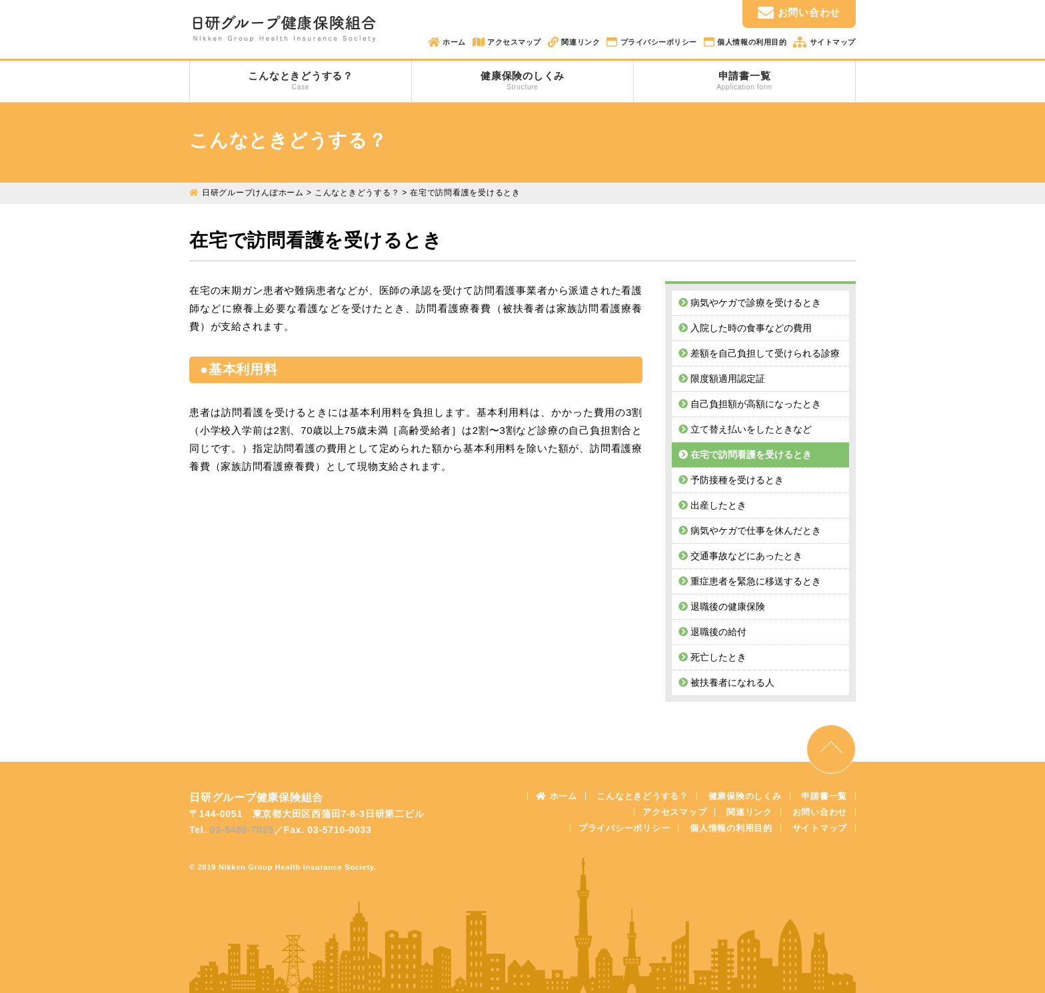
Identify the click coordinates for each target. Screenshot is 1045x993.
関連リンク (579, 42)
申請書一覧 (744, 80)
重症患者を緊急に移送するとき (749, 581)
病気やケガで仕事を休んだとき (749, 530)
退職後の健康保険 (721, 606)
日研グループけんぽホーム (253, 192)
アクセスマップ (513, 42)
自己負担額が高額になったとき (749, 404)
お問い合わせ (799, 13)
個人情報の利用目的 (751, 42)
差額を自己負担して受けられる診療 (759, 353)
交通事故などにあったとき (740, 555)
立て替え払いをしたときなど (745, 429)
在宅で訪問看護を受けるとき (745, 454)
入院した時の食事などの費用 (745, 328)
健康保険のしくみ (522, 80)
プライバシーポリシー (657, 42)
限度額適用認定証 (721, 378)
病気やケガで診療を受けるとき (749, 302)
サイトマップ (831, 42)
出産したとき (712, 505)
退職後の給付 (712, 631)
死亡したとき (712, 657)
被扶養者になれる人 (726, 682)
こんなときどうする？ (300, 80)
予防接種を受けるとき (731, 480)
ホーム (453, 42)
